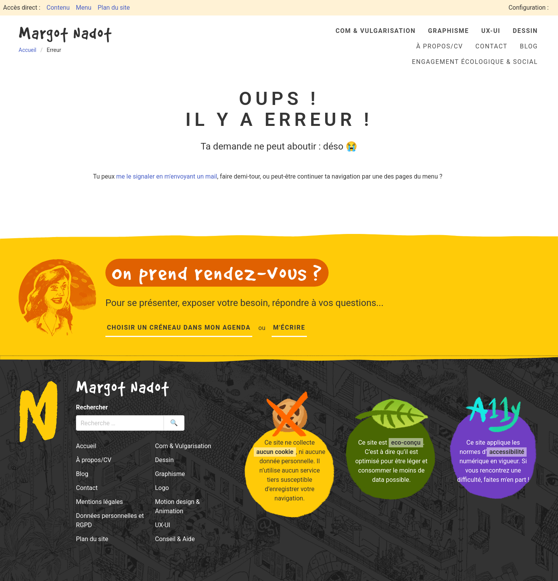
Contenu (58, 7)
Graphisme (448, 30)
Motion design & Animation (177, 506)
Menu (83, 7)
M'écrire (289, 327)
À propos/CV (439, 46)
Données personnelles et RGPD (110, 520)
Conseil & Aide (175, 539)
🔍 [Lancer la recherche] (174, 422)
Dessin (525, 30)
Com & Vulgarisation (376, 30)
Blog (529, 46)
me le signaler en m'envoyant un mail (166, 176)
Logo (162, 488)
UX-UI (490, 30)
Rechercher (92, 407)
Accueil (86, 446)
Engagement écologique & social (475, 61)
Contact (491, 46)
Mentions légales (99, 501)
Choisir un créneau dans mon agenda (179, 327)
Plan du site (114, 7)
